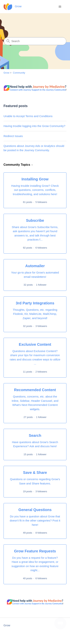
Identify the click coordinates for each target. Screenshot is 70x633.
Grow (6, 72)
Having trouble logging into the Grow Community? (34, 126)
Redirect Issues (13, 136)
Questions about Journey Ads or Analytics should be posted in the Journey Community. (34, 148)
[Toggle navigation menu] (59, 7)
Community (19, 72)
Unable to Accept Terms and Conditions (28, 116)
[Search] (35, 41)
